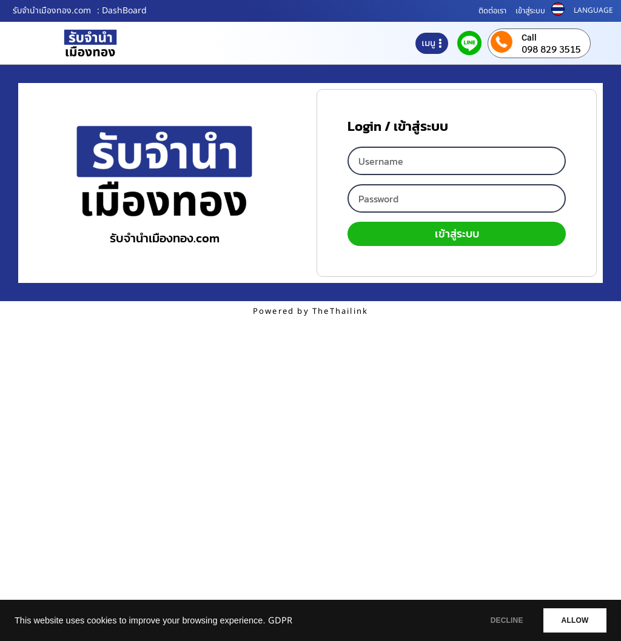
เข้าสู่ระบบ (530, 11)
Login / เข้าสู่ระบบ (397, 128)
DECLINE (496, 620)
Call (529, 37)
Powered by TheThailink (310, 311)
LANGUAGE (593, 10)
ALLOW (571, 620)
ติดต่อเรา (492, 11)
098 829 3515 (551, 49)
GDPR (280, 621)
